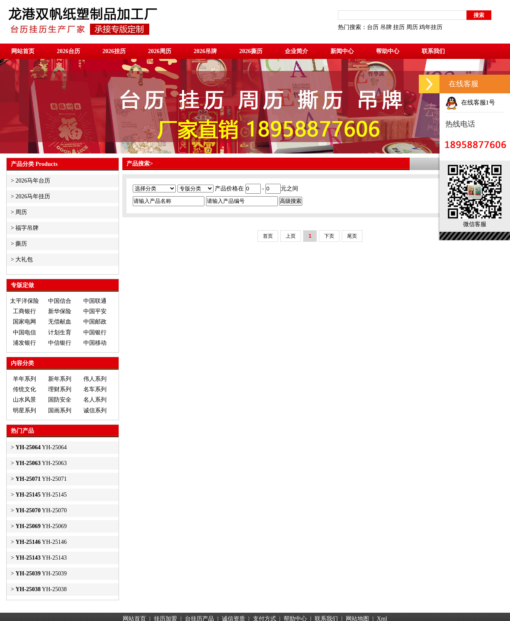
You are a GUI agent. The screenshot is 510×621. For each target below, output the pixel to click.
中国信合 (59, 301)
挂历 (399, 27)
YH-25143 (41, 558)
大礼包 (24, 259)
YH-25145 (41, 495)
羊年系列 (24, 379)
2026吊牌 (205, 51)
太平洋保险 (24, 301)
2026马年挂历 (32, 196)
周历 (412, 27)
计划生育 (59, 332)
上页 (291, 236)
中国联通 (95, 301)
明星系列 (24, 410)
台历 (373, 27)
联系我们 (433, 51)
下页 (329, 236)
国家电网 (24, 322)
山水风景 (24, 400)
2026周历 (159, 51)
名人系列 (95, 400)
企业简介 (296, 51)
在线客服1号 (470, 102)
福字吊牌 (27, 228)
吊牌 (386, 27)
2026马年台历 (32, 181)
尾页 (352, 236)
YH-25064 (41, 447)
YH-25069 (41, 526)
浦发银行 (24, 343)
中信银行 (59, 343)
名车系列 (95, 389)
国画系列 (59, 410)
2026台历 (68, 51)
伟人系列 (95, 379)
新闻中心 (342, 51)
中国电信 (24, 332)
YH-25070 (41, 510)
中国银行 (95, 332)
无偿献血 (59, 322)
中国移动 (95, 343)
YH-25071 (41, 479)
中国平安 (95, 311)
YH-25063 (41, 463)
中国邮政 (95, 322)
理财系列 (59, 389)
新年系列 (59, 379)
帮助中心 (387, 51)
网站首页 (22, 51)
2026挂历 (114, 51)
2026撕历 (250, 51)
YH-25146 (41, 542)
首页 (268, 236)
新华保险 (59, 311)
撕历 (21, 244)
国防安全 (59, 400)
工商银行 (24, 311)
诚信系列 (95, 410)
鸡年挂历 (430, 27)
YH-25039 (41, 573)
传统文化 (24, 389)
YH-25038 (41, 589)
